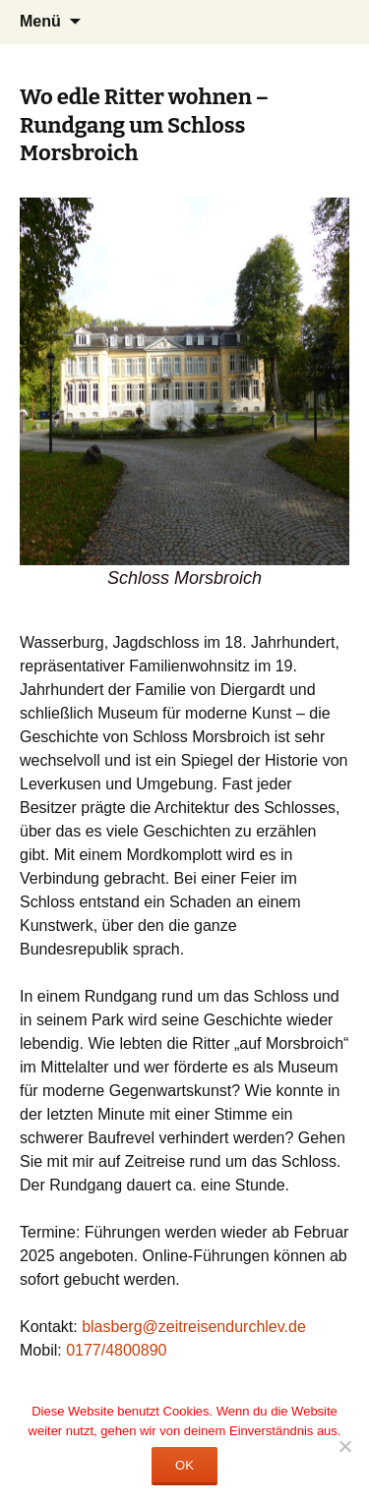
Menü (40, 21)
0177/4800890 (116, 1350)
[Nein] (344, 1446)
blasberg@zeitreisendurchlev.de (194, 1326)
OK (184, 1465)
